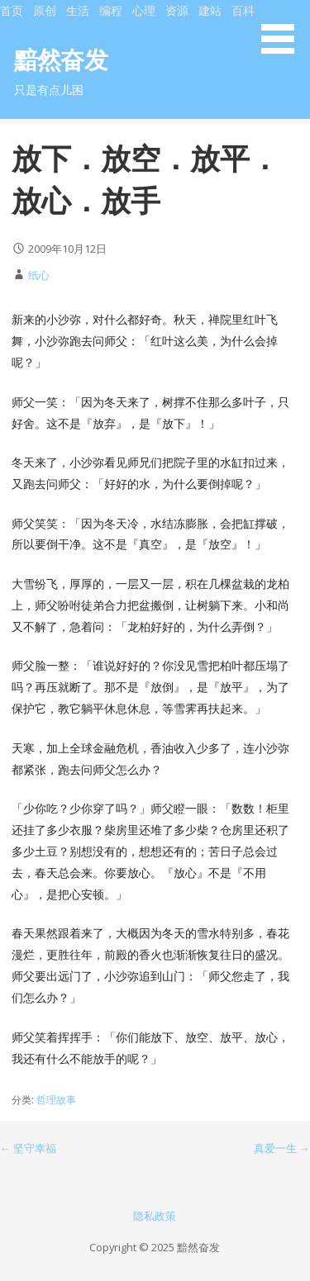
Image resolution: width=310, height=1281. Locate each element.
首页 (11, 10)
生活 (77, 10)
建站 (210, 10)
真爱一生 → (282, 1148)
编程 (110, 10)
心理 (143, 10)
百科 (243, 10)
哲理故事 (56, 1100)
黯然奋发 (60, 59)
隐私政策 (154, 1215)
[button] (283, 29)
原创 (44, 10)
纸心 (39, 275)
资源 (176, 10)
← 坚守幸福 (28, 1148)
